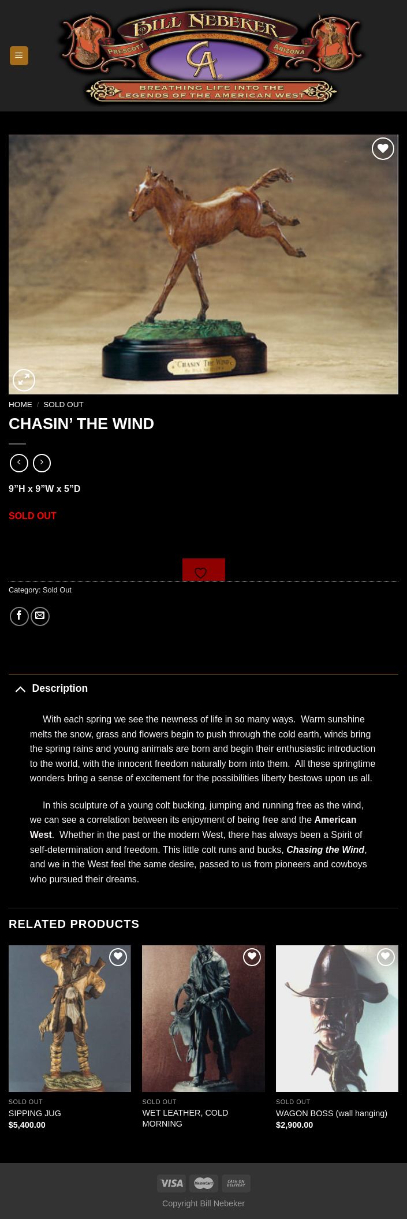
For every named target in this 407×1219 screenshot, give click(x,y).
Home (20, 404)
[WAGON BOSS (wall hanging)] (337, 1018)
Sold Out (63, 404)
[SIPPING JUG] (70, 1018)
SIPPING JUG (35, 1113)
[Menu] (19, 55)
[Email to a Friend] (40, 616)
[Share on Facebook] (19, 616)
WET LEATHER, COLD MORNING (185, 1118)
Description (48, 688)
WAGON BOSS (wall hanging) (331, 1113)
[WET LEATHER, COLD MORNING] (203, 1018)
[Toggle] (20, 688)
